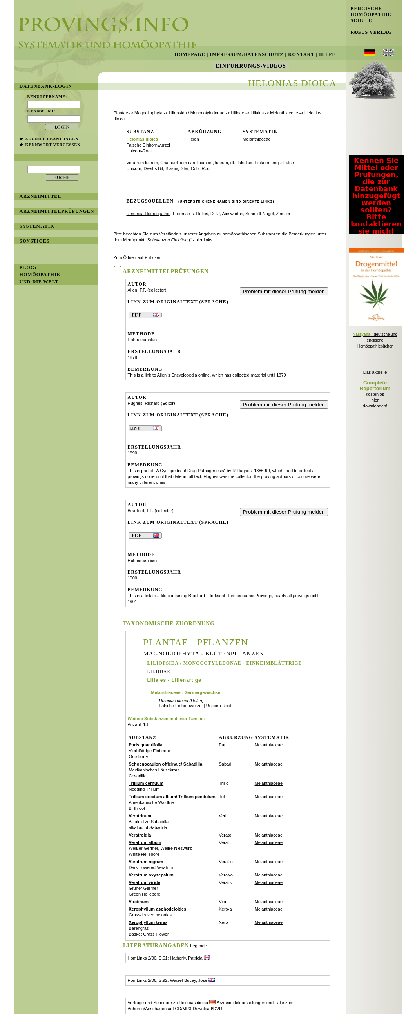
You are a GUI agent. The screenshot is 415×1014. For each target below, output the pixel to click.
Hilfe (327, 54)
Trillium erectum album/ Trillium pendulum (172, 796)
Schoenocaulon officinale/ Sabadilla (166, 764)
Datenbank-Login (46, 86)
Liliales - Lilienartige (174, 680)
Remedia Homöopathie (149, 213)
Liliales (257, 112)
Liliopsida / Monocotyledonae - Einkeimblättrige (224, 663)
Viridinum (139, 901)
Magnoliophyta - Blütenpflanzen (203, 654)
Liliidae (237, 112)
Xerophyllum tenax (148, 922)
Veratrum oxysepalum (151, 875)
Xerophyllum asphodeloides (158, 909)
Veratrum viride (144, 882)
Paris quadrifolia (146, 744)
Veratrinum (140, 815)
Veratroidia (140, 835)
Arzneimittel (41, 196)
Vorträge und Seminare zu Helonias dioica (168, 1002)
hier (375, 400)
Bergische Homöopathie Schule (368, 14)
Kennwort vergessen (53, 145)
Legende (198, 945)
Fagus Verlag (369, 32)
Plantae (121, 112)
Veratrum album (145, 842)
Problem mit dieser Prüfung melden (284, 291)
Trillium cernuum (146, 783)
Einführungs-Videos (251, 66)
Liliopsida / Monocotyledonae (197, 112)
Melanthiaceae (284, 112)
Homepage (189, 54)
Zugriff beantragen (52, 139)
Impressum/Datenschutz (246, 54)
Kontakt (301, 54)
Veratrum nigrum (146, 861)
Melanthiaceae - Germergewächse (186, 692)
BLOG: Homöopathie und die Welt (40, 274)
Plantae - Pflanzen (195, 642)
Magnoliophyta (148, 112)
